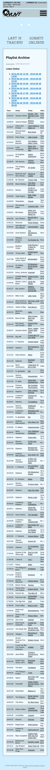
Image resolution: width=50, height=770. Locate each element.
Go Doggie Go (33, 240)
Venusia (31, 719)
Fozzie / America (31, 161)
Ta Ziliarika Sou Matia (32, 531)
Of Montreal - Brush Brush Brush (33, 266)
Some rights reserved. (32, 765)
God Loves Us (33, 730)
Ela (29, 371)
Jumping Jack (33, 206)
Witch (30, 355)
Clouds (30, 201)
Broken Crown (33, 640)
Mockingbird (32, 259)
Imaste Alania (33, 342)
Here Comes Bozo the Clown (33, 318)
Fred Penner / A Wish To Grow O (33, 247)
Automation (10, 64)
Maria (30, 479)
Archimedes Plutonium (32, 597)
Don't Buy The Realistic (33, 678)
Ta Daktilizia (32, 402)
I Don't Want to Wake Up (33, 127)
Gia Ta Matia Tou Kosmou (33, 386)
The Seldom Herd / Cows (32, 142)
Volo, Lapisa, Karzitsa (33, 391)
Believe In (31, 691)
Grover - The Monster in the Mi (33, 116)
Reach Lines (32, 605)
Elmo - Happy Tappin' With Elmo (33, 330)
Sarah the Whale (31, 283)
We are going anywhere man (33, 629)
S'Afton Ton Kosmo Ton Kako (32, 461)
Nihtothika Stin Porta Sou (33, 412)
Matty (30, 565)
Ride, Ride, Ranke (32, 196)
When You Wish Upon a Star (33, 148)
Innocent (31, 750)
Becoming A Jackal (32, 634)
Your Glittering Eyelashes (33, 432)
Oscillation (32, 668)
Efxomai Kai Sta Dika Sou (33, 449)
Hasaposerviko (33, 427)
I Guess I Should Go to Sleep (33, 654)
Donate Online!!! (36, 40)
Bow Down (32, 132)
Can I (30, 559)
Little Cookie (32, 137)
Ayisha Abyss (33, 581)
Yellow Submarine (32, 155)
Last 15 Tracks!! (15, 40)
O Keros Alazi (33, 484)
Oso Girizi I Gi (33, 422)
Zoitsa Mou (32, 437)
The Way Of (32, 593)
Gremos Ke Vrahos (32, 397)
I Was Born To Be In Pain (33, 366)
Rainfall (31, 620)
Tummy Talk (32, 180)
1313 (30, 601)
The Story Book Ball (31, 184)
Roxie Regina (33, 223)
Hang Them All (33, 746)
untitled (30, 647)
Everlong (31, 575)
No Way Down (33, 702)
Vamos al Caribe (31, 175)
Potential (31, 272)
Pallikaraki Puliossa (32, 407)
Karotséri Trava (31, 361)
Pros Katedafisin (32, 503)
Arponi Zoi (32, 541)
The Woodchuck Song (32, 233)
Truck (30, 673)
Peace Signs (33, 616)
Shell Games (33, 725)
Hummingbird (33, 227)
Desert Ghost (33, 589)
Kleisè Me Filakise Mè (32, 509)
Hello (30, 312)
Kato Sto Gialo (33, 490)
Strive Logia (32, 497)
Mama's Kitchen (31, 122)
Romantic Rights (31, 661)
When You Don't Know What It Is (32, 212)
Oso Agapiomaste (33, 521)
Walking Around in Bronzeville (32, 289)
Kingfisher (32, 569)
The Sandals (33, 515)
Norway (31, 585)
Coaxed (31, 715)
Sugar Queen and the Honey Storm (33, 684)
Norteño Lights (33, 742)
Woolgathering (33, 611)
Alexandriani (32, 376)
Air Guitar (31, 168)
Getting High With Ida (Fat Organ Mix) (33, 736)
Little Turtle (32, 296)
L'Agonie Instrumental (32, 709)
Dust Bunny (32, 307)
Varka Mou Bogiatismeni (33, 381)
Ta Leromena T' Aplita (33, 467)
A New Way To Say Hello (33, 337)
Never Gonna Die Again (33, 697)
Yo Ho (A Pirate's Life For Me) (32, 190)
